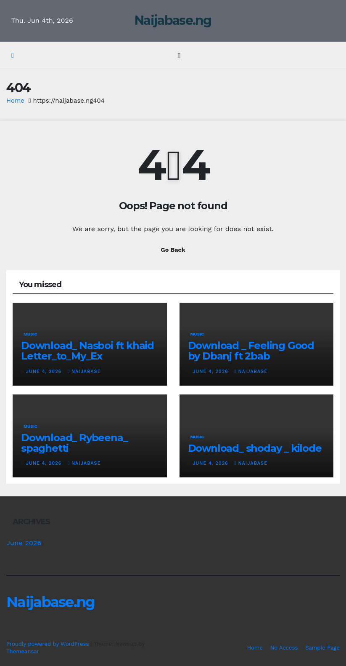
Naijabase (84, 371)
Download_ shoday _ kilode (255, 448)
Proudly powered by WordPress (48, 644)
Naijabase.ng (173, 20)
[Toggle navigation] (179, 55)
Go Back (173, 249)
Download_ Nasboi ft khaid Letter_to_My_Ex (87, 350)
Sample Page (322, 648)
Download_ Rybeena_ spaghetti (74, 443)
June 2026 (24, 543)
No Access (284, 648)
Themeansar (22, 651)
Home (15, 100)
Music (30, 334)
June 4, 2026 (44, 371)
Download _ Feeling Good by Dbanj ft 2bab (251, 350)
